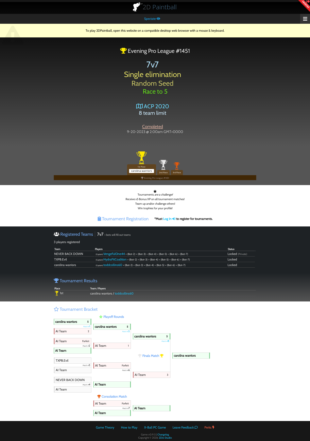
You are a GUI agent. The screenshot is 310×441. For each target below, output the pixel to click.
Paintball (160, 7)
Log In (169, 219)
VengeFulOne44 (114, 254)
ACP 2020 (152, 106)
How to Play (129, 427)
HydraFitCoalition (115, 259)
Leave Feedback (185, 427)
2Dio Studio (165, 437)
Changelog (163, 434)
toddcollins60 (112, 265)
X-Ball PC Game (155, 427)
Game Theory (105, 427)
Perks (209, 427)
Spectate (152, 19)
